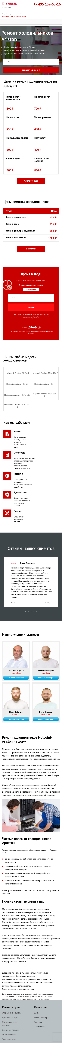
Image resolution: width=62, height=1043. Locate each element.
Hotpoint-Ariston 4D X (44, 384)
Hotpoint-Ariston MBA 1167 (45, 373)
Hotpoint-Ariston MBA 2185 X (45, 394)
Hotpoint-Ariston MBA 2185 (17, 394)
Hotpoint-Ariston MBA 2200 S (17, 405)
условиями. (35, 318)
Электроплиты (9, 1032)
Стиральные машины (11, 1006)
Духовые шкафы (9, 1010)
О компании (39, 1020)
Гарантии (38, 1015)
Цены (36, 1006)
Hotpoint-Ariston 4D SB (17, 384)
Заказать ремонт (31, 70)
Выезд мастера (41, 1010)
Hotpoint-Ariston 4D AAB (17, 373)
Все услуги (31, 248)
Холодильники (9, 1027)
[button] (25, 604)
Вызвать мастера (16, 671)
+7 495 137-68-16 (47, 4)
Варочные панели (10, 1023)
